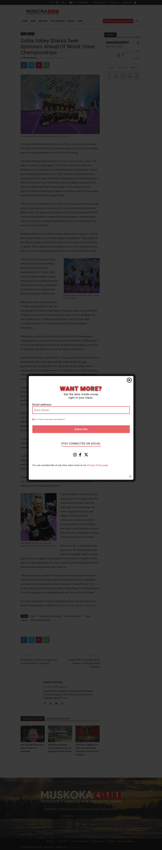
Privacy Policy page (97, 465)
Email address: (42, 404)
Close (129, 380)
